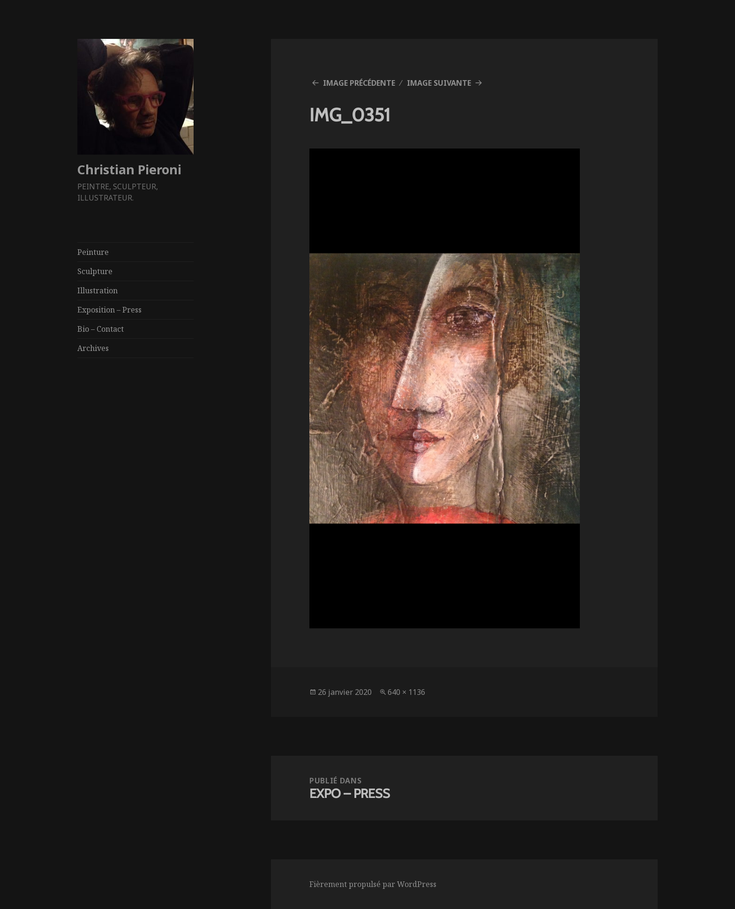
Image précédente (359, 83)
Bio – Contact (100, 329)
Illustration (97, 290)
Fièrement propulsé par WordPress (372, 884)
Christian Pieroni (129, 169)
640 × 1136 (406, 692)
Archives (93, 348)
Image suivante (439, 83)
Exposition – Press (109, 310)
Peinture (93, 252)
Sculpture (94, 271)
